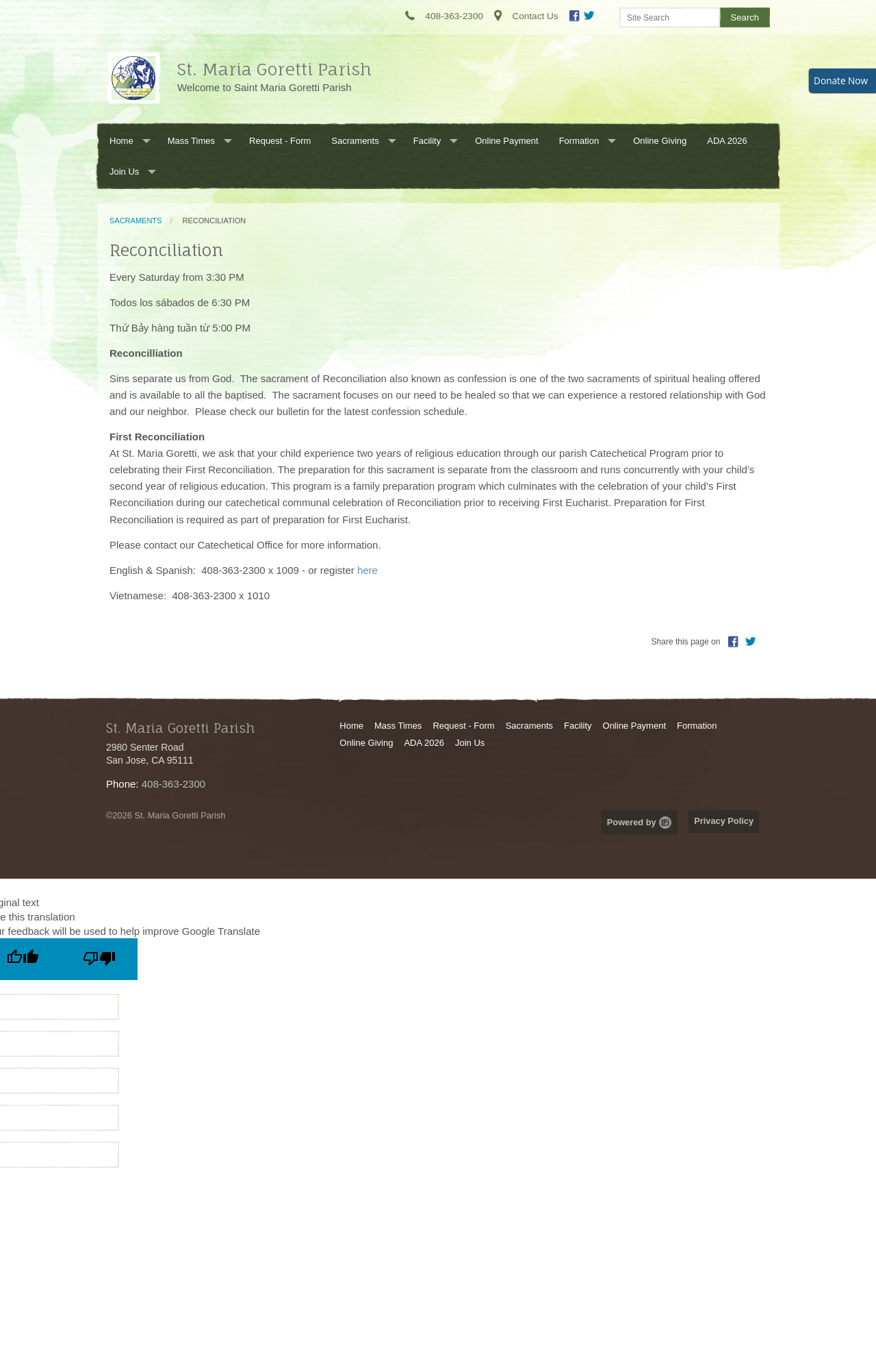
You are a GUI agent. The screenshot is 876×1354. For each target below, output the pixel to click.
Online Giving (659, 141)
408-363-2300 (173, 784)
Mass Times (191, 141)
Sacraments (354, 141)
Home (121, 141)
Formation (579, 141)
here (367, 570)
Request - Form (280, 141)
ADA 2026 (727, 141)
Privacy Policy (723, 821)
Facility (427, 141)
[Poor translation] (99, 959)
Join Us (124, 171)
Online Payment (507, 141)
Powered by (639, 822)
